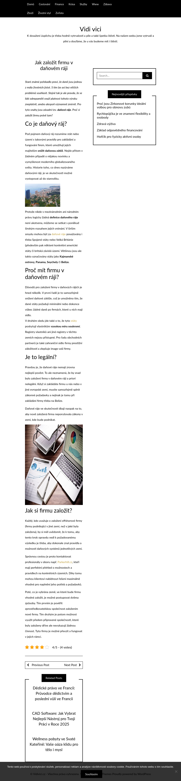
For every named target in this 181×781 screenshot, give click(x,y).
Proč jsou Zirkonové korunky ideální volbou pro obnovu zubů (121, 105)
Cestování (44, 4)
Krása (72, 4)
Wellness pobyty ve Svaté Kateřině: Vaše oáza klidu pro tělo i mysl (54, 744)
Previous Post (40, 665)
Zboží (30, 13)
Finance (59, 4)
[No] (176, 771)
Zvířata (60, 13)
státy (74, 320)
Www (95, 4)
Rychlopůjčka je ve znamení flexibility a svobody (123, 115)
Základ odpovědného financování (119, 130)
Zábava (107, 4)
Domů (30, 4)
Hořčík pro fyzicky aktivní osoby (119, 136)
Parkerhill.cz (65, 562)
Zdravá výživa (106, 124)
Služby (83, 4)
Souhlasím (91, 774)
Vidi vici (90, 29)
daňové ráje (58, 234)
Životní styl (44, 13)
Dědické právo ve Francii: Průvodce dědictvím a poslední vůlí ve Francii (54, 693)
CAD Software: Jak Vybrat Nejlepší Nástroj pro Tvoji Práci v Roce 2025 (54, 718)
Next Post (70, 665)
